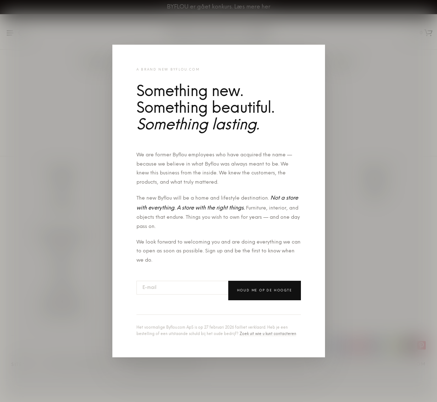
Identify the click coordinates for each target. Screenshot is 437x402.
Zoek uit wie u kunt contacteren (268, 334)
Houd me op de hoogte (264, 290)
